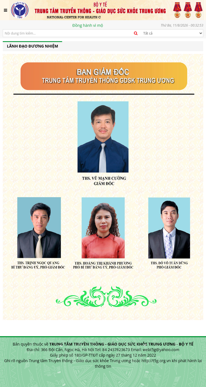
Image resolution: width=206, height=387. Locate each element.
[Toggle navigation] (5, 10)
